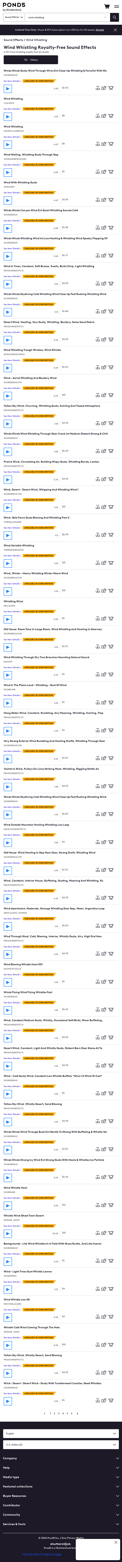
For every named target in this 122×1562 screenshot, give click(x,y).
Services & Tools (61, 1524)
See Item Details (12, 81)
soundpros (10, 1276)
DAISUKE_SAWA (12, 1220)
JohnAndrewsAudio (15, 159)
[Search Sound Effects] (68, 17)
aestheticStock (12, 969)
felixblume (10, 689)
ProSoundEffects (13, 270)
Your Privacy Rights (72, 1538)
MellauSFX (9, 606)
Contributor (61, 1505)
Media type (61, 1477)
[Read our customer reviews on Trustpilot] (99, 1550)
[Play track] (8, 89)
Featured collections (61, 1486)
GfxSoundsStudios (14, 354)
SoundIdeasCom (13, 382)
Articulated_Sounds (15, 913)
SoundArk (9, 1192)
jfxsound (9, 187)
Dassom (8, 662)
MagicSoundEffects (15, 829)
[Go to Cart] (107, 6)
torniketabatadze (14, 550)
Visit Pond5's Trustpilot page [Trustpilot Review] (41, 1554)
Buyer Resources (61, 1496)
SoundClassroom (14, 131)
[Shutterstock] (61, 1543)
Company (61, 1458)
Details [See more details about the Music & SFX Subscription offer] (100, 29)
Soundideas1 (11, 75)
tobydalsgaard (12, 522)
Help (61, 1467)
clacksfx (9, 103)
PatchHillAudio (12, 1304)
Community (61, 1514)
